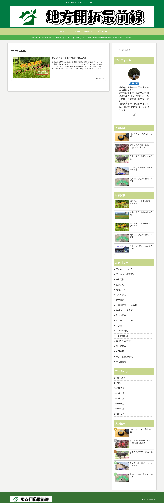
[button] (152, 50)
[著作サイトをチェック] (134, 114)
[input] (134, 50)
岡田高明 (134, 83)
